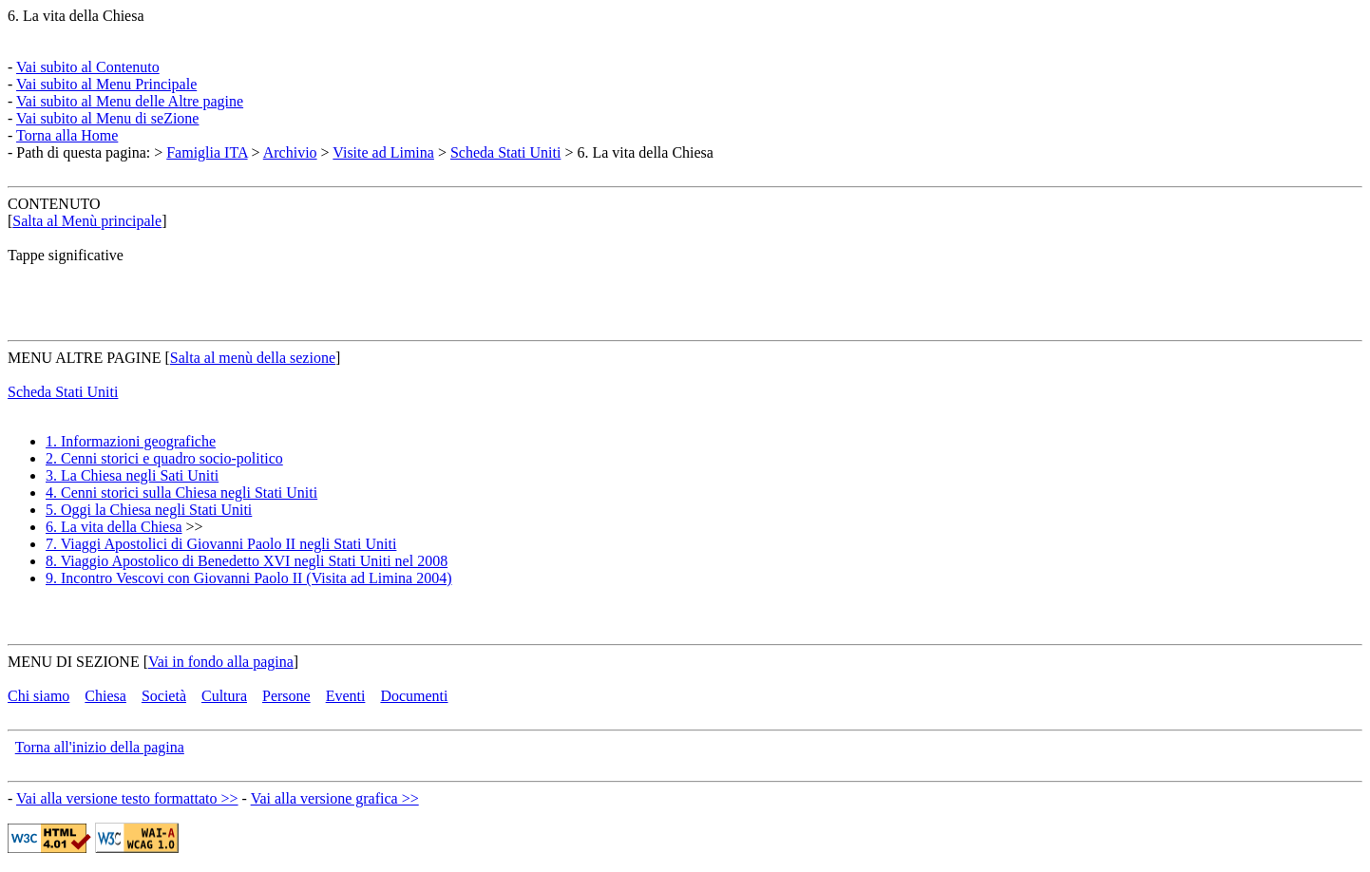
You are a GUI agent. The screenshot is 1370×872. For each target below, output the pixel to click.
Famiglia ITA (206, 152)
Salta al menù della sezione (252, 358)
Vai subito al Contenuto (88, 67)
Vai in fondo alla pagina (221, 662)
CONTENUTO (54, 204)
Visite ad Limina (383, 152)
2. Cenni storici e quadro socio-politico (164, 458)
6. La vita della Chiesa (76, 16)
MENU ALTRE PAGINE (85, 358)
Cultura (224, 696)
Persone (286, 696)
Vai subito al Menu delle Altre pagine (129, 101)
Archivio (290, 152)
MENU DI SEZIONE (74, 662)
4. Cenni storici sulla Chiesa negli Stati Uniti (181, 492)
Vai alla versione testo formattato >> (127, 798)
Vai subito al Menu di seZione (107, 118)
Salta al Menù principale (87, 221)
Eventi (346, 696)
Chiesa (105, 696)
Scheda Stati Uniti (505, 152)
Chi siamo (38, 696)
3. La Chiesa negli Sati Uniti (132, 475)
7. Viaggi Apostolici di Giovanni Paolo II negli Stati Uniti (221, 544)
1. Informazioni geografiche (131, 441)
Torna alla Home (67, 135)
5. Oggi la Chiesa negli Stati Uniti (149, 510)
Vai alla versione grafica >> (335, 798)
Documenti (413, 696)
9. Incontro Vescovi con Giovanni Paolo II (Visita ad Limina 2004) (249, 578)
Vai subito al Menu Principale (106, 84)
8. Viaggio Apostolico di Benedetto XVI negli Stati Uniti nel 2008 (246, 561)
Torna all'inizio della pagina (99, 747)
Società (164, 696)
